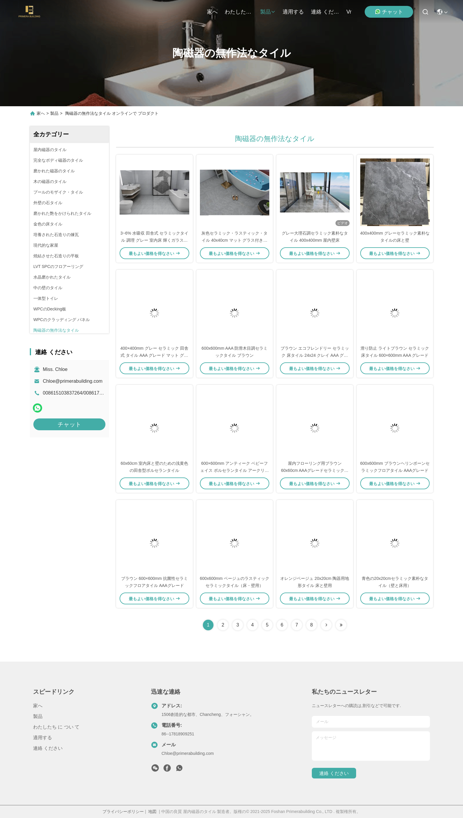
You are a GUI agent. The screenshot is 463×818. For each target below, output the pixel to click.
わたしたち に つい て (239, 12)
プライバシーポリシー (123, 811)
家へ (212, 12)
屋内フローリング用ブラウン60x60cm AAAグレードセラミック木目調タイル (314, 470)
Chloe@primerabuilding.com (72, 381)
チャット (389, 12)
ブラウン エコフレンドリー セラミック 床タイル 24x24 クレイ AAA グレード (315, 355)
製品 (267, 12)
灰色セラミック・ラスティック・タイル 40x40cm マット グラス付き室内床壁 (234, 240)
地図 (152, 811)
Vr (348, 12)
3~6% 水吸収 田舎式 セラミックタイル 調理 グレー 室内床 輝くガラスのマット (154, 240)
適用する (293, 12)
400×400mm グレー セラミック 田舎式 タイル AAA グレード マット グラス (154, 355)
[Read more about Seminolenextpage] (326, 625)
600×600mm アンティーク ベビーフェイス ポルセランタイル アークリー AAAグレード (234, 470)
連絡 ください (325, 12)
